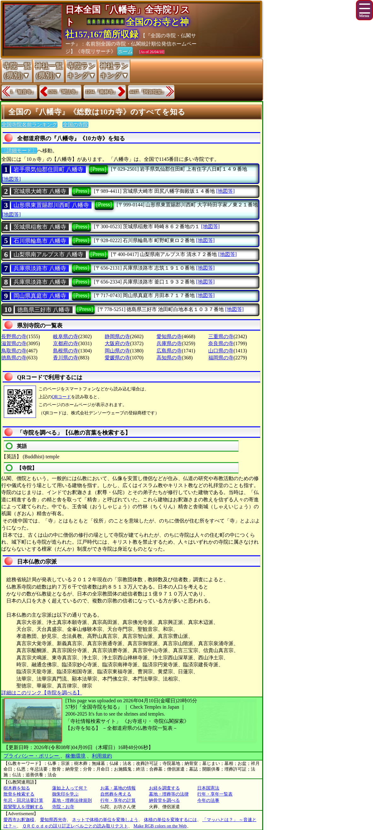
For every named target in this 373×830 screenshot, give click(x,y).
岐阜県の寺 (65, 336)
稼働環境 (75, 756)
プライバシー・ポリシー (31, 756)
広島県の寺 (169, 350)
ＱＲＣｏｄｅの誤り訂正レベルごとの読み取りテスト (75, 826)
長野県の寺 (14, 336)
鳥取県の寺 (14, 350)
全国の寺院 (75, 124)
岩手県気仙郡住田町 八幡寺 (48, 169)
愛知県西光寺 (53, 819)
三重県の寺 (221, 336)
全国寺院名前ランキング (29, 124)
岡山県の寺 (117, 350)
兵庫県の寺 (169, 343)
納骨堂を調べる (164, 800)
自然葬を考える (115, 794)
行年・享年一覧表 (215, 794)
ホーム (125, 51)
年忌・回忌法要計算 (23, 800)
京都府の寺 (65, 343)
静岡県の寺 (117, 336)
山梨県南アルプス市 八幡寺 (48, 254)
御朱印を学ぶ (65, 794)
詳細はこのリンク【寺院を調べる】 (41, 692)
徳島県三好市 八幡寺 (43, 310)
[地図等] (11, 179)
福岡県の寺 (221, 357)
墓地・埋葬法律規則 (72, 800)
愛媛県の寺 (117, 357)
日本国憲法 (208, 788)
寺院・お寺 (63, 806)
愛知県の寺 (169, 336)
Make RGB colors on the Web (160, 826)
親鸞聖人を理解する (23, 806)
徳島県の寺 (14, 357)
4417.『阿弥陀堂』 (148, 91)
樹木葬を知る (16, 788)
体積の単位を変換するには (170, 819)
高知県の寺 (169, 357)
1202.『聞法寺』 (64, 91)
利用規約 (102, 756)
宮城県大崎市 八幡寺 (40, 191)
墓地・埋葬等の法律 (169, 794)
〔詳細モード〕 (19, 150)
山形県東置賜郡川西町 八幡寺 (51, 205)
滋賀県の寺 (14, 343)
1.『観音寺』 (23, 91)
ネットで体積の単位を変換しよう (105, 819)
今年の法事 (208, 800)
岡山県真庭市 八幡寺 (40, 296)
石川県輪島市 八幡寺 (40, 241)
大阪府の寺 (117, 343)
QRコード (61, 396)
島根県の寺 (65, 350)
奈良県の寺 (221, 343)
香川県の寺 (65, 357)
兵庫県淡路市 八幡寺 (40, 268)
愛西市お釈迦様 (18, 819)
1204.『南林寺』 (101, 91)
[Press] (98, 169)
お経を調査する (164, 788)
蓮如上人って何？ (69, 788)
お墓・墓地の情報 (118, 788)
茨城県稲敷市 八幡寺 (40, 227)
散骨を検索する (18, 794)
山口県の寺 (221, 350)
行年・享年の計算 (118, 800)
